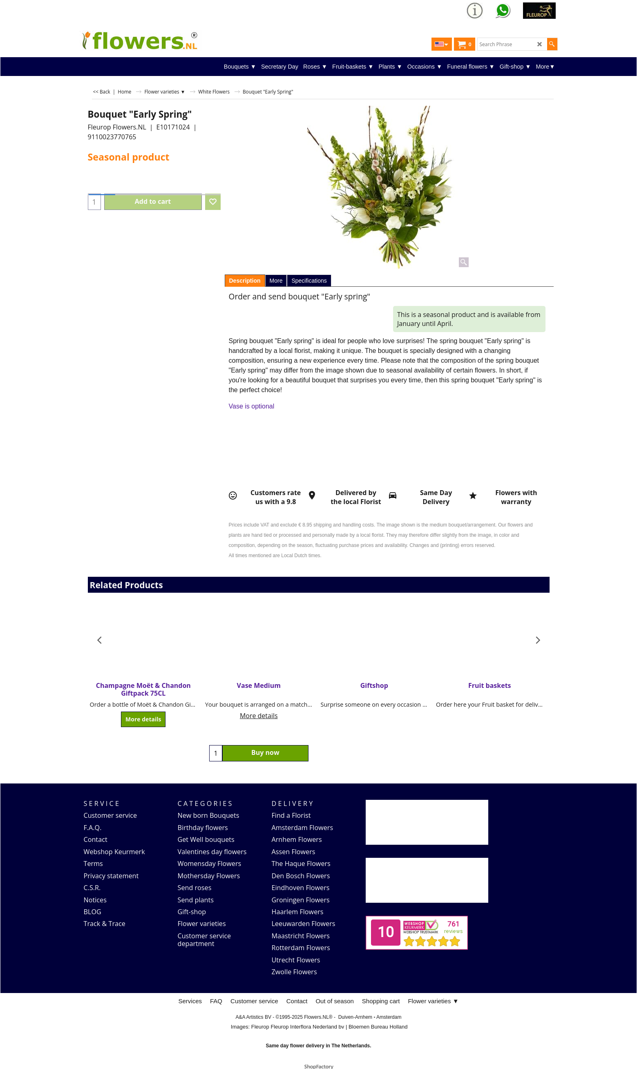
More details (143, 719)
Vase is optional (252, 406)
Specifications (308, 280)
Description (245, 280)
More (276, 280)
